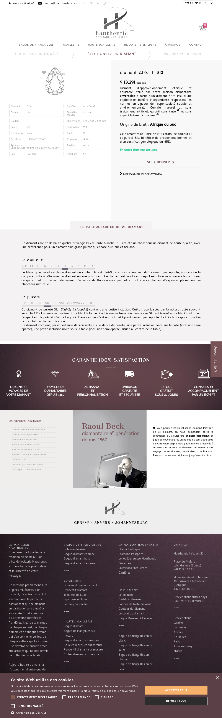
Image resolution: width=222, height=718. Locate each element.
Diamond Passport (131, 554)
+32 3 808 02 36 (184, 589)
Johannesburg (131, 522)
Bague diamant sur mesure (81, 640)
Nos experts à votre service (26, 470)
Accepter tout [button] (176, 690)
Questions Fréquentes (133, 568)
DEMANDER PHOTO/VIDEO (141, 174)
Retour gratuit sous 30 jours (26, 445)
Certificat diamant (130, 599)
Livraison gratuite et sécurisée (27, 465)
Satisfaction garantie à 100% (26, 450)
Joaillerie (72, 580)
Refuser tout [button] (176, 701)
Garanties (125, 563)
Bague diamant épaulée (79, 554)
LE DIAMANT (128, 590)
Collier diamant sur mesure (81, 654)
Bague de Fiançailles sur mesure (79, 633)
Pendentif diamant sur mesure (83, 649)
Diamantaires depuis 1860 (25, 435)
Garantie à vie (19, 460)
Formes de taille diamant (135, 604)
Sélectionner (158, 162)
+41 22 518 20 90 (23, 3)
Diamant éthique (129, 549)
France (178, 651)
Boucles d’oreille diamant (80, 585)
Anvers (102, 522)
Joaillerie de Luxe (75, 595)
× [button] (217, 678)
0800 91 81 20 (182, 601)
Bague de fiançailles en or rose (135, 667)
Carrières (124, 573)
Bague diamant (73, 626)
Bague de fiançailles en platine (134, 657)
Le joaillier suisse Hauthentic (137, 558)
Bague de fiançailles (82, 544)
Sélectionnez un (111, 54)
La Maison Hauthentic (138, 544)
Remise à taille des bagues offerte (29, 455)
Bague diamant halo (77, 558)
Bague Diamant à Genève (135, 618)
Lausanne (180, 627)
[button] (75, 712)
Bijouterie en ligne (75, 599)
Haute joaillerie (78, 621)
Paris (177, 641)
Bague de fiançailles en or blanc (135, 638)
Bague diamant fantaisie (79, 563)
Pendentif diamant (75, 590)
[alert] (111, 695)
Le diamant (126, 595)
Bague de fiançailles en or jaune (135, 648)
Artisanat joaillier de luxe (24, 440)
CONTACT (181, 544)
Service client (182, 618)
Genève (82, 522)
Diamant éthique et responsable (28, 430)
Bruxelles (180, 637)
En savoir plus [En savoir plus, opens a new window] (126, 691)
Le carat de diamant (131, 613)
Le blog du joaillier (76, 604)
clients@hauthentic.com (60, 3)
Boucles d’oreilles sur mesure (83, 645)
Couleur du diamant (132, 609)
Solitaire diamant (75, 549)
